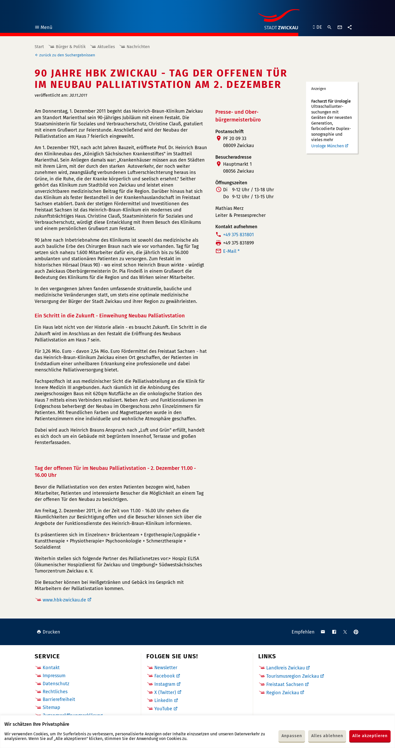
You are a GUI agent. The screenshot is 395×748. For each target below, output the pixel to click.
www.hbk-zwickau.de (64, 600)
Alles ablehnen (327, 735)
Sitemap (51, 707)
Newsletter (165, 667)
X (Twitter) (165, 692)
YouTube (163, 709)
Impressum (54, 675)
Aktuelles (106, 46)
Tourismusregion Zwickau (292, 676)
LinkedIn (163, 700)
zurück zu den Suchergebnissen (67, 55)
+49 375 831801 (238, 235)
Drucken (48, 632)
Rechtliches (55, 691)
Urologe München (327, 145)
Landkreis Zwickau (285, 668)
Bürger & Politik (71, 46)
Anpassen (292, 735)
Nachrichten (138, 46)
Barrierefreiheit (59, 699)
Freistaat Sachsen (285, 684)
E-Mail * (231, 251)
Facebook (164, 676)
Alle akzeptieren (370, 735)
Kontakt (51, 667)
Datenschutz (56, 683)
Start (39, 46)
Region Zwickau (282, 693)
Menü (43, 28)
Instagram (164, 684)
